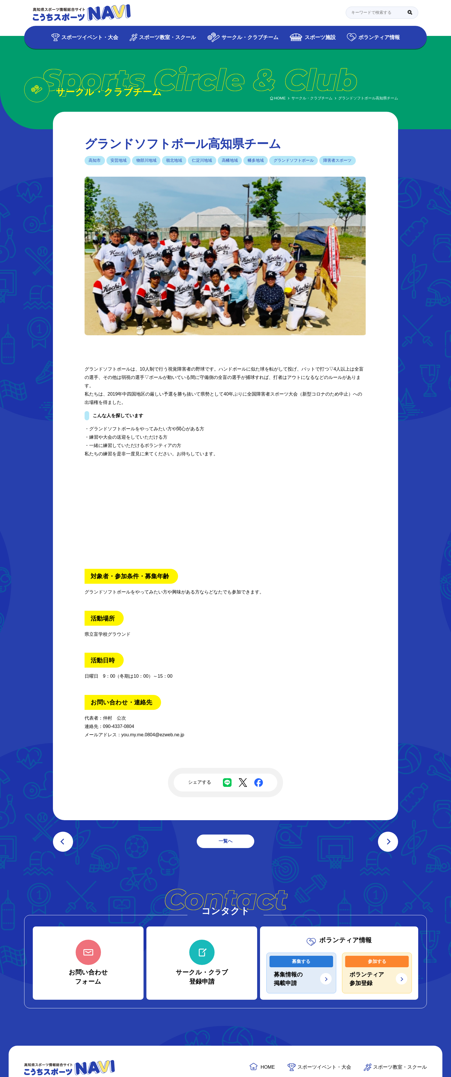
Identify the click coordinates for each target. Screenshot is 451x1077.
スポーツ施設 (320, 37)
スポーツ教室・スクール (167, 37)
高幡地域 (230, 160)
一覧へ (225, 841)
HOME (268, 1067)
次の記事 (388, 842)
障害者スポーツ (337, 160)
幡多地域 (256, 160)
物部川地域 (146, 160)
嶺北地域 (174, 160)
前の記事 (63, 842)
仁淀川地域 (202, 160)
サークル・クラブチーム (249, 37)
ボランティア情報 (379, 37)
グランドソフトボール (294, 160)
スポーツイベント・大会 (89, 37)
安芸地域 (118, 160)
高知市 (95, 160)
